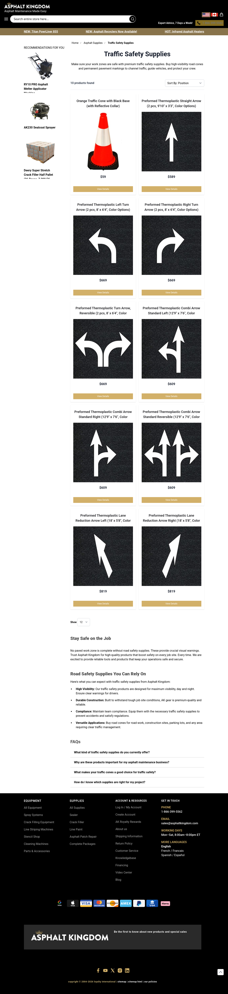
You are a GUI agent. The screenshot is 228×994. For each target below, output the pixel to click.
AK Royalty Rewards (128, 822)
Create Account (125, 815)
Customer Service (127, 851)
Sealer (74, 816)
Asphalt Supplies (93, 43)
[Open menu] (7, 20)
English (166, 847)
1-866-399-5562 (171, 812)
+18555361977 (129, 989)
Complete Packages (82, 845)
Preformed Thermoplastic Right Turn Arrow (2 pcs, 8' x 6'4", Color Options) (171, 208)
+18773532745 (112, 989)
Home (75, 43)
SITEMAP (122, 983)
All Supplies (77, 808)
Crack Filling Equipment (39, 823)
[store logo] (114, 5)
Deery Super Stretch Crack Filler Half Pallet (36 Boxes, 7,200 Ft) (38, 175)
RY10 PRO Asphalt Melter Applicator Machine (36, 89)
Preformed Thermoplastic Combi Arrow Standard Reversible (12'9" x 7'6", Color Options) (171, 416)
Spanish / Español (172, 856)
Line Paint (76, 830)
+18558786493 (163, 989)
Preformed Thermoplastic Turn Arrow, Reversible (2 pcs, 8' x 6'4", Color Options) (103, 312)
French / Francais (172, 851)
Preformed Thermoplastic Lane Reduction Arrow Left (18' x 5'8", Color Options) (103, 519)
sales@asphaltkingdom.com (179, 824)
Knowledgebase (126, 859)
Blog (118, 880)
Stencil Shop (32, 837)
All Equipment (33, 808)
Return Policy (124, 844)
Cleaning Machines (36, 845)
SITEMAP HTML (135, 983)
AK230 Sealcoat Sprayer (40, 128)
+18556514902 (62, 989)
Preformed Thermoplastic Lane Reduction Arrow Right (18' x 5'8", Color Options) (171, 519)
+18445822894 (146, 989)
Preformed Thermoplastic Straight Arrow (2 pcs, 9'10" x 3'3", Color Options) (171, 104)
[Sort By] (184, 84)
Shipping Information (129, 837)
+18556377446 (79, 989)
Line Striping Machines (38, 830)
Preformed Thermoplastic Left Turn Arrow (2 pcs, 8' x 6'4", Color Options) (103, 208)
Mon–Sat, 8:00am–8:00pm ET (180, 835)
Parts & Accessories (37, 852)
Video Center (124, 873)
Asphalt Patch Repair (83, 837)
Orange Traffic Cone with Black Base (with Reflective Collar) (103, 104)
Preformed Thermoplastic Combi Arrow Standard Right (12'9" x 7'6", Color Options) (103, 416)
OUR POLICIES (150, 983)
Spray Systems (33, 816)
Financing (122, 866)
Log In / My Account (128, 808)
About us (121, 830)
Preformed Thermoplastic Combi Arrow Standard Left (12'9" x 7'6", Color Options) (171, 312)
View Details (103, 190)
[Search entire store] (73, 19)
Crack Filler (77, 823)
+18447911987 (96, 989)
